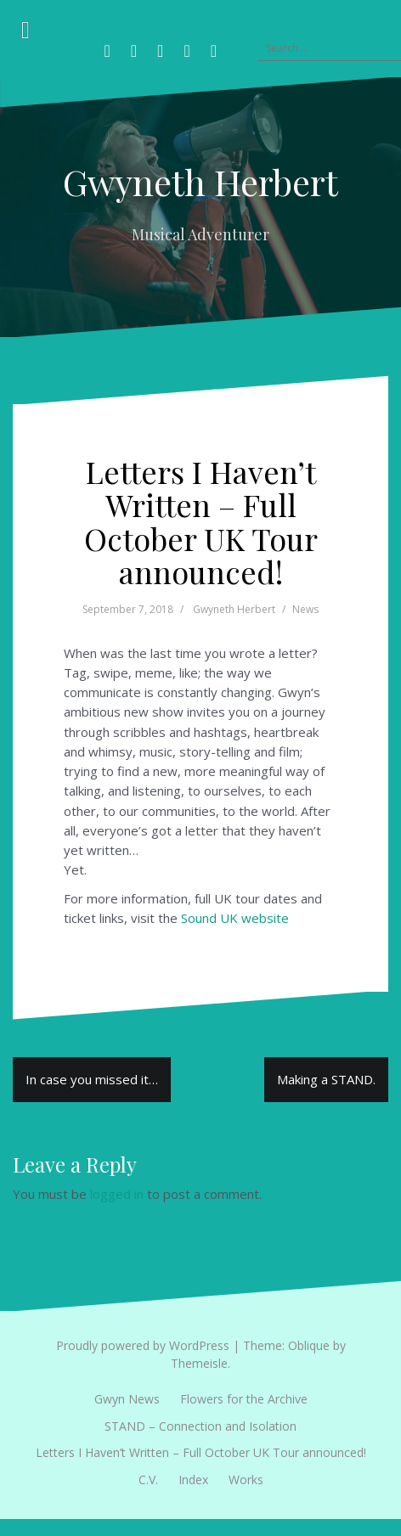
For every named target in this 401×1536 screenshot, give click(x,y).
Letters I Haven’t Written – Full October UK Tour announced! (201, 1452)
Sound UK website (235, 917)
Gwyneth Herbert (200, 181)
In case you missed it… (91, 1079)
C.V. (148, 1479)
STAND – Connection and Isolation (200, 1426)
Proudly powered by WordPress (142, 1345)
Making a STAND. (326, 1079)
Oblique (309, 1345)
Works (246, 1479)
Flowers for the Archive (244, 1399)
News (305, 609)
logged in (117, 1193)
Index (193, 1479)
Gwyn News (127, 1399)
